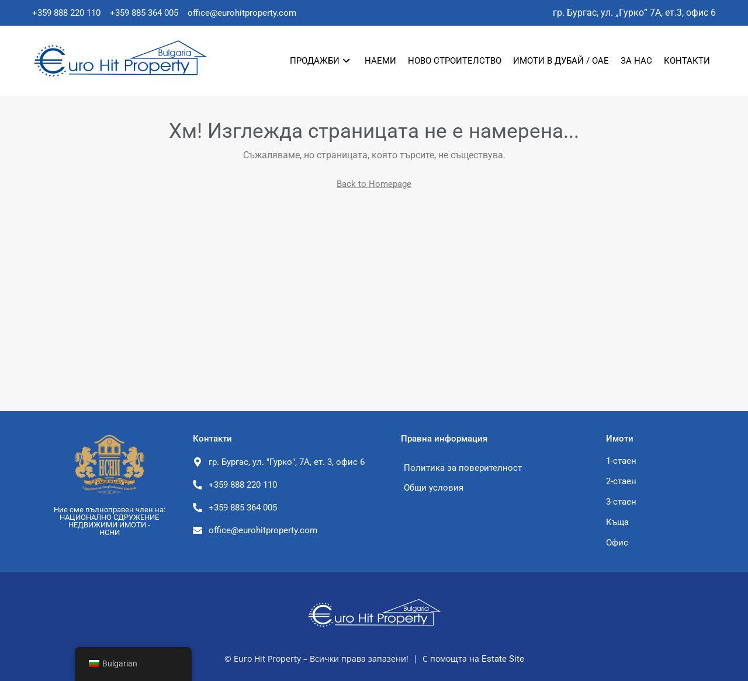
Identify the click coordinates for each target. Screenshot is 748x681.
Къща (617, 522)
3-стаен (621, 501)
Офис (617, 542)
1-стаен (621, 461)
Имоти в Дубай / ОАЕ (561, 60)
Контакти (687, 60)
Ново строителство (454, 60)
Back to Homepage (374, 184)
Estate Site (503, 659)
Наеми (380, 60)
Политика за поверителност (463, 468)
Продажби (320, 60)
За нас (636, 60)
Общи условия (433, 487)
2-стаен (621, 481)
